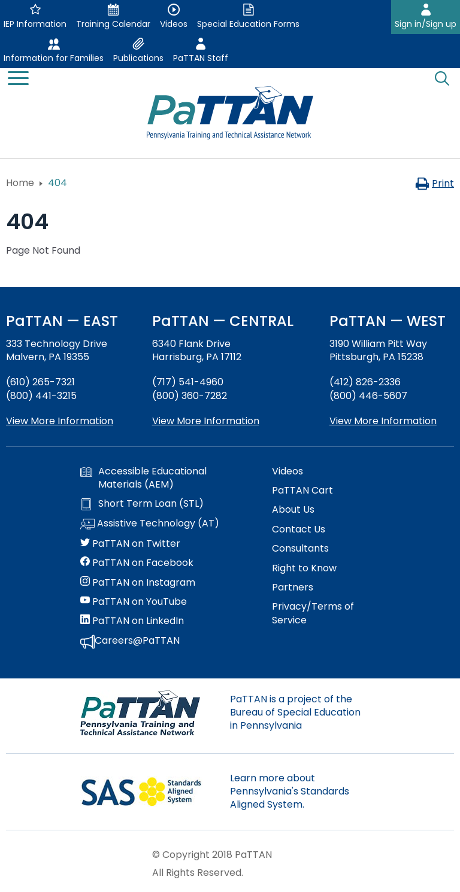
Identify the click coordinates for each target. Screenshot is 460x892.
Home (20, 183)
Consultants (300, 548)
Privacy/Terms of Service (313, 613)
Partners (292, 587)
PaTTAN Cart (302, 490)
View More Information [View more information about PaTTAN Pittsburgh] (383, 421)
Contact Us (298, 529)
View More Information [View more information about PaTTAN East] (59, 421)
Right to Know (304, 568)
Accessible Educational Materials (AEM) (143, 478)
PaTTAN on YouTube (133, 601)
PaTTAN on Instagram (137, 582)
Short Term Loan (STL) (142, 503)
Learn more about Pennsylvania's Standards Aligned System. (289, 791)
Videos (287, 471)
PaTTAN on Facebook (136, 563)
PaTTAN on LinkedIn (132, 621)
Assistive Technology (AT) (149, 524)
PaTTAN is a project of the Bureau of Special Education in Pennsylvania (295, 712)
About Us (293, 509)
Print (434, 183)
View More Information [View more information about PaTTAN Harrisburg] (205, 421)
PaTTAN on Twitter (130, 543)
